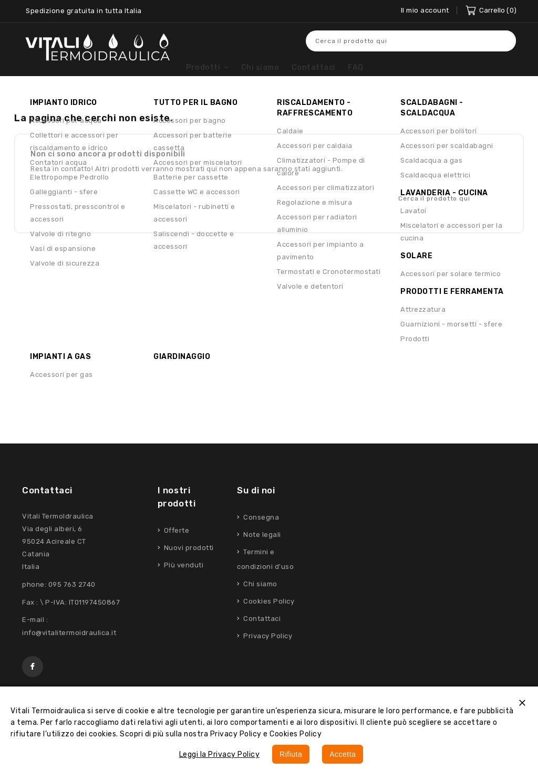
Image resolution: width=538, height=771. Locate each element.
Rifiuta (291, 754)
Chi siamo (259, 604)
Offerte (175, 550)
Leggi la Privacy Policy (219, 754)
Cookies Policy (268, 621)
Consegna (261, 537)
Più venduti (182, 585)
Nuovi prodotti (188, 568)
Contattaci (47, 510)
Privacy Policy (267, 656)
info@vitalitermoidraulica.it (69, 653)
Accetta (342, 754)
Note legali (261, 554)
